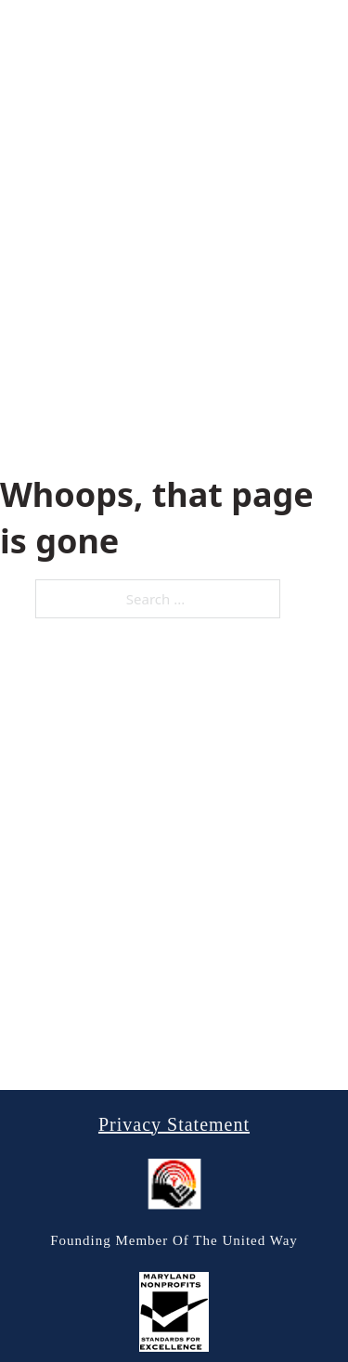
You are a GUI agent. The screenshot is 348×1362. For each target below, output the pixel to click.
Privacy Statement (174, 1124)
